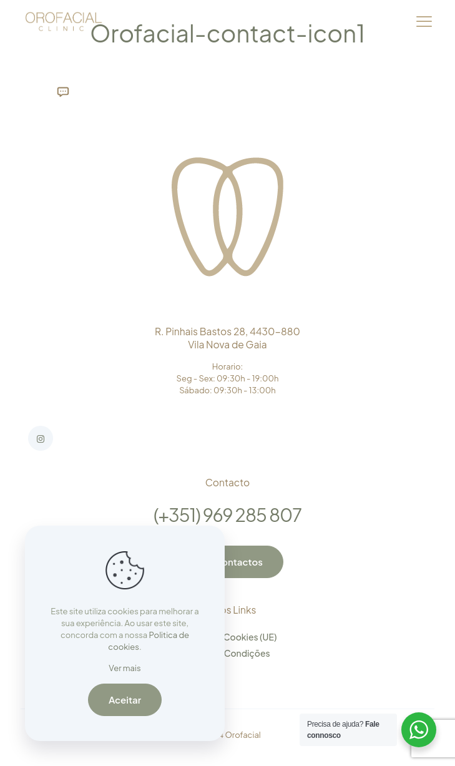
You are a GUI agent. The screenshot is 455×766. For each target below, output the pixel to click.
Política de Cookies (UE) (228, 636)
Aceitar (125, 699)
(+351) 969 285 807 (227, 514)
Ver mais (124, 668)
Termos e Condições (227, 653)
